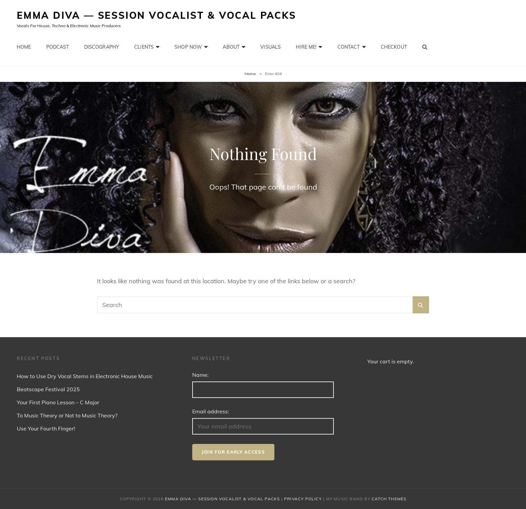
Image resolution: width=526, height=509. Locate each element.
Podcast (57, 47)
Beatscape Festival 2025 (48, 389)
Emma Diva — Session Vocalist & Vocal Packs (156, 15)
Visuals (270, 47)
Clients (144, 47)
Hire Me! (306, 47)
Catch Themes (389, 498)
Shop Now (188, 47)
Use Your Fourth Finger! (46, 428)
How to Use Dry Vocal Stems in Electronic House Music (85, 376)
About (231, 47)
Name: (200, 374)
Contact (348, 47)
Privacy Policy (303, 498)
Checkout (394, 47)
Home (24, 47)
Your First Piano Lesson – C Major (58, 402)
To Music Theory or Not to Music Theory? (67, 415)
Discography (101, 47)
